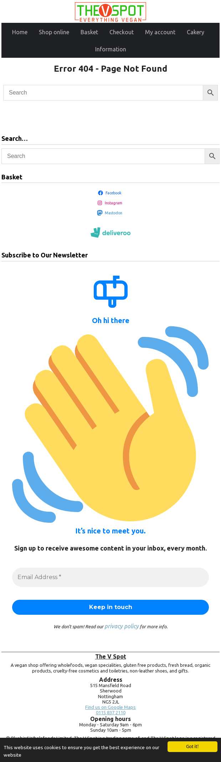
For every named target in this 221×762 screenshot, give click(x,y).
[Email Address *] (110, 577)
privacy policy (121, 626)
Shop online (54, 32)
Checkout (121, 32)
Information (110, 49)
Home (19, 32)
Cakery (195, 32)
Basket (89, 32)
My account (160, 32)
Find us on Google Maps (110, 707)
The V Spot (110, 656)
